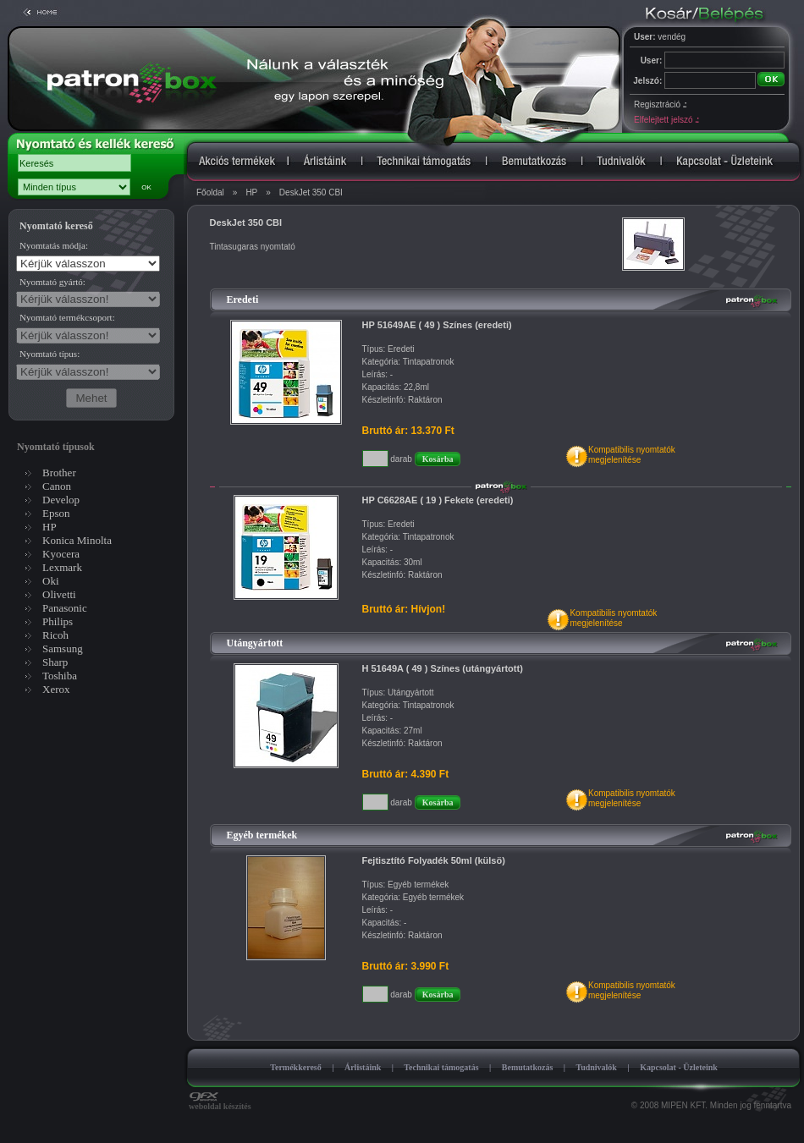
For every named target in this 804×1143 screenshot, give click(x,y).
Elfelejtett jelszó (666, 119)
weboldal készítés (220, 1102)
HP (251, 192)
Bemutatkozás (527, 1067)
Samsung (62, 648)
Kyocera (61, 553)
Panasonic (64, 608)
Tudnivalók (596, 1067)
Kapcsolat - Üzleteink (679, 1067)
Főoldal (210, 192)
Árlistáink (362, 1067)
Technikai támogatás (441, 1067)
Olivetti (59, 594)
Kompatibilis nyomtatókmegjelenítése (631, 454)
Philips (57, 621)
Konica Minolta (77, 540)
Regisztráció (660, 104)
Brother (59, 472)
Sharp (55, 662)
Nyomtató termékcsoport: (67, 317)
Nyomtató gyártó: (52, 282)
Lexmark (62, 567)
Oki (50, 580)
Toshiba (59, 675)
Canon (56, 486)
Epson (56, 513)
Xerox (56, 689)
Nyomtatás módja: (53, 245)
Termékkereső (296, 1067)
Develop (61, 499)
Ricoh (55, 635)
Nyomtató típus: (49, 354)
